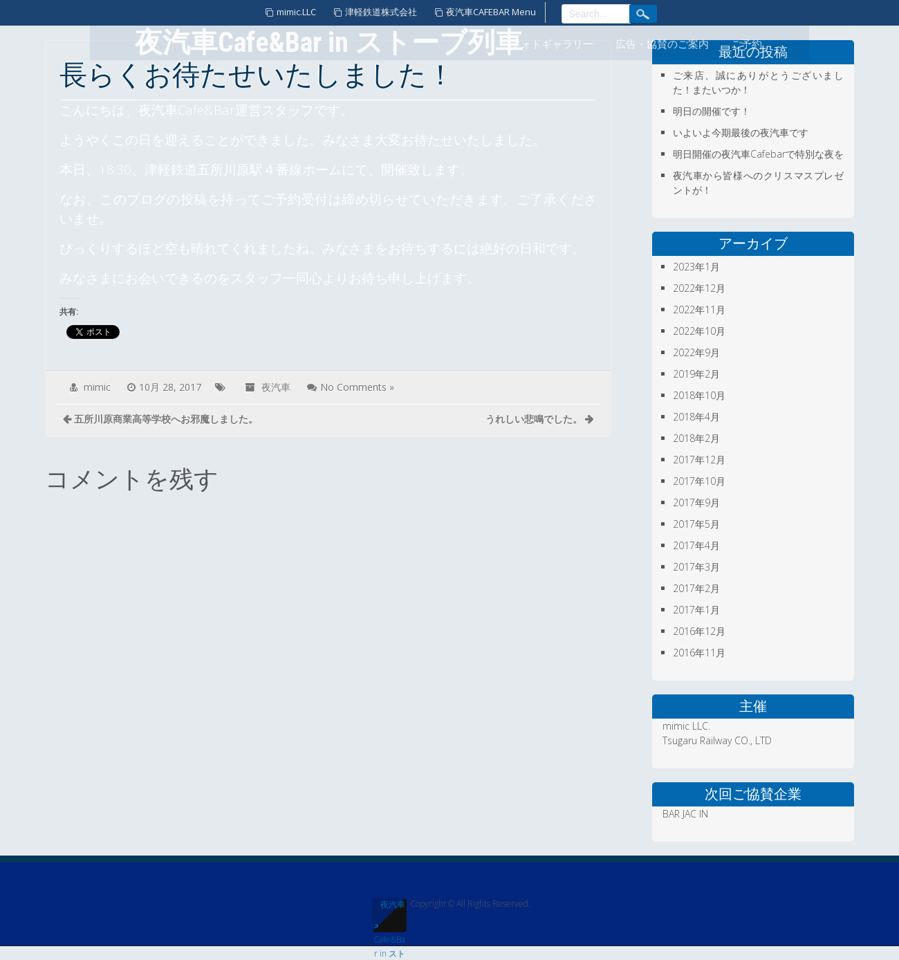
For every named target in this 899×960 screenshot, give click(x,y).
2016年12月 (699, 631)
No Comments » (357, 387)
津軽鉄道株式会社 (381, 12)
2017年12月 (699, 459)
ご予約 (746, 44)
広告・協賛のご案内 (662, 44)
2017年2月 (696, 588)
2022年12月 (699, 288)
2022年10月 (699, 331)
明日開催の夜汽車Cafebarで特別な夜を (758, 153)
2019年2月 (696, 373)
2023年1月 (696, 266)
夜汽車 (275, 387)
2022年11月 (699, 309)
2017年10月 (699, 481)
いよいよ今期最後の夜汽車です (740, 132)
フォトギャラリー (551, 44)
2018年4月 (696, 416)
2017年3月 (696, 566)
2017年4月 (696, 545)
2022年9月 (696, 352)
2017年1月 (696, 609)
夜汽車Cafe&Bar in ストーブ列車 (389, 915)
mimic (97, 387)
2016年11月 (699, 652)
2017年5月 (696, 523)
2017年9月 (696, 502)
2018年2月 (696, 438)
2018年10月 (699, 395)
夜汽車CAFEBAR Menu (491, 12)
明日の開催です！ (711, 111)
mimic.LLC (296, 12)
